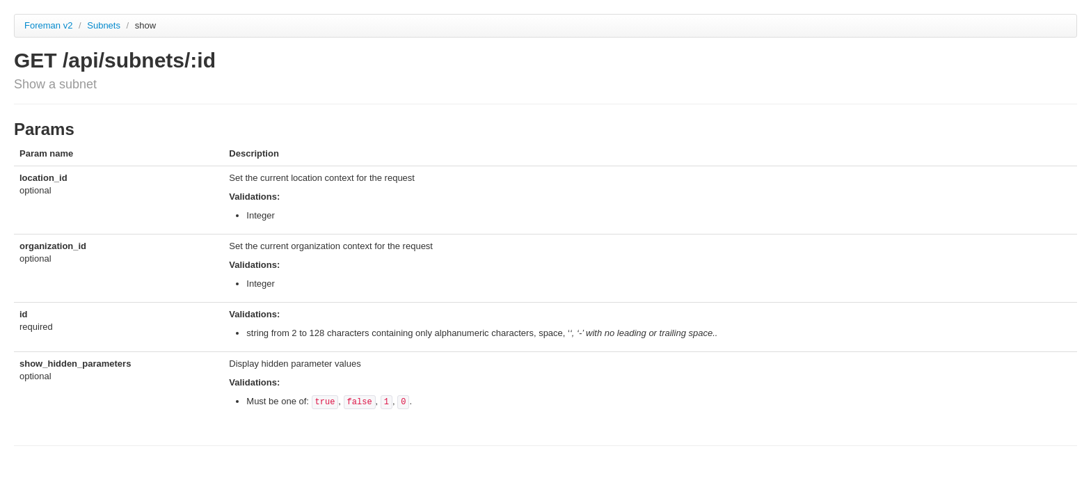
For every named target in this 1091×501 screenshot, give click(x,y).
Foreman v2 (48, 25)
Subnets (104, 25)
